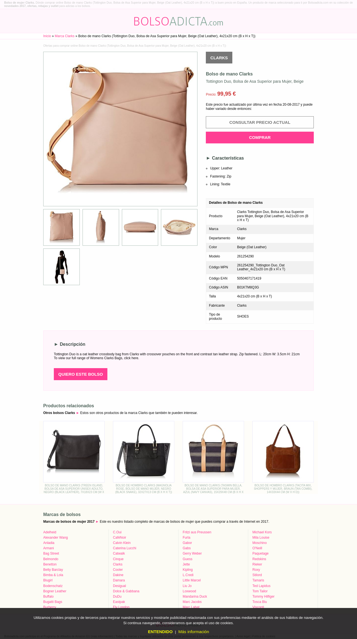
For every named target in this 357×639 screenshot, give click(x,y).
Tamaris (258, 580)
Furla (186, 537)
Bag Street (51, 553)
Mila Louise (260, 537)
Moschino (259, 543)
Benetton (50, 564)
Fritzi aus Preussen (197, 532)
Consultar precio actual (259, 122)
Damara (119, 580)
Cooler (118, 570)
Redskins (259, 559)
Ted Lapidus (261, 586)
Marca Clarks (64, 36)
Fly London (121, 607)
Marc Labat (191, 607)
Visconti (258, 607)
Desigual (119, 586)
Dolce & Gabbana (126, 591)
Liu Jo (187, 586)
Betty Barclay (53, 570)
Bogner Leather (54, 591)
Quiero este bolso (80, 374)
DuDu (117, 596)
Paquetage (260, 553)
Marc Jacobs (192, 602)
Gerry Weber (192, 553)
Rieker (257, 564)
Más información (193, 631)
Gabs (187, 548)
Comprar (260, 137)
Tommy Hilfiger (263, 596)
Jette (186, 564)
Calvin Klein (122, 543)
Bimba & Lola (53, 575)
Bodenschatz (52, 586)
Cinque (118, 559)
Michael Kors (262, 532)
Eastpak (119, 602)
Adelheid (49, 532)
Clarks (219, 57)
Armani (48, 548)
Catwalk (119, 553)
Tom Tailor (259, 591)
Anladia (48, 543)
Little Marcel (192, 580)
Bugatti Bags (52, 602)
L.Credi (188, 575)
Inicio (47, 36)
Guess (187, 559)
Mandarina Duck (195, 596)
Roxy (256, 570)
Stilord (257, 575)
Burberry (49, 607)
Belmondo (50, 559)
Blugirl (47, 580)
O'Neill (257, 548)
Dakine (118, 575)
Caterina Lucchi (124, 548)
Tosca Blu (259, 602)
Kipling (188, 570)
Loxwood (189, 591)
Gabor (187, 543)
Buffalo (48, 596)
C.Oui (117, 532)
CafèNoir (119, 537)
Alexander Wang (55, 537)
